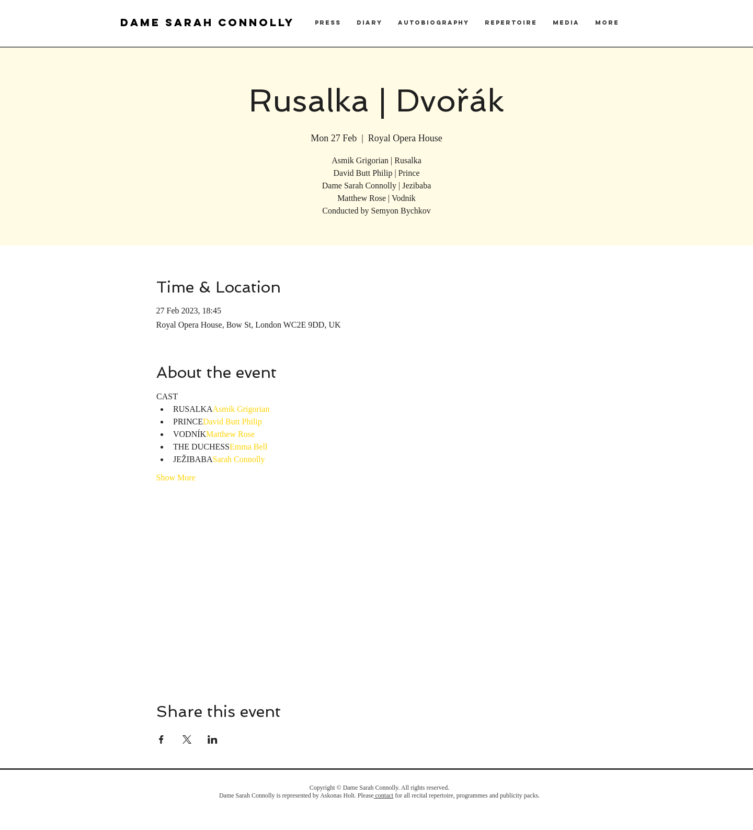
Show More (176, 477)
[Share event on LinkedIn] (213, 739)
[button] (328, 23)
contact (384, 795)
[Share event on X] (187, 739)
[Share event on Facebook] (161, 739)
